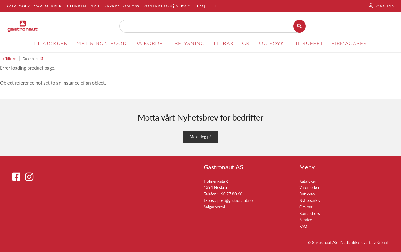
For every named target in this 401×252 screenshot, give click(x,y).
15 (41, 59)
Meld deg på (200, 136)
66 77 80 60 (231, 193)
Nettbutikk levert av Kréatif (364, 242)
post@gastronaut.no (235, 200)
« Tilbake (9, 59)
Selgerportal (214, 206)
